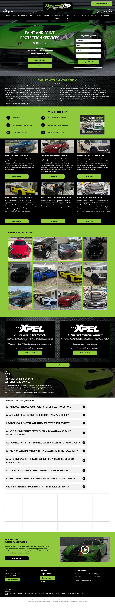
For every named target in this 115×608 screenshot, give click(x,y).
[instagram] (44, 587)
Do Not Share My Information (43, 603)
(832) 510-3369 (104, 11)
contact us (74, 99)
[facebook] (41, 587)
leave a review (9, 393)
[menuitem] (8, 15)
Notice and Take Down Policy (66, 603)
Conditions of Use (55, 603)
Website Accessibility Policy (79, 603)
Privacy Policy (33, 603)
